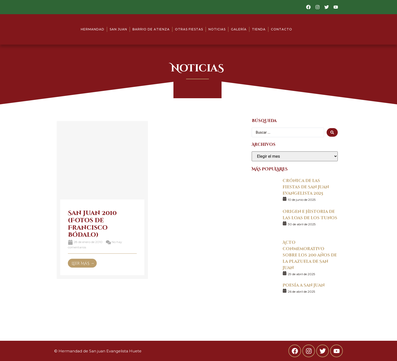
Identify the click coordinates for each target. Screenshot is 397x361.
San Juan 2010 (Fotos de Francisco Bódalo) (92, 223)
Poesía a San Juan (304, 285)
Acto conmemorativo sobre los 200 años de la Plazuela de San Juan (310, 255)
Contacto (281, 29)
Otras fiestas (189, 29)
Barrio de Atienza (151, 29)
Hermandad (92, 29)
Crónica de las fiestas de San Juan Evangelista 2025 (306, 186)
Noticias (217, 29)
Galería (239, 29)
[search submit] (332, 132)
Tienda (259, 29)
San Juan (118, 29)
